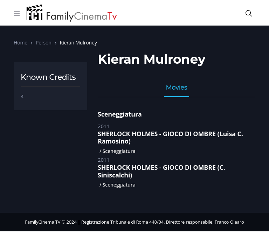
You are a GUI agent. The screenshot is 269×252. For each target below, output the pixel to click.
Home (20, 42)
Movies (176, 87)
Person (43, 42)
